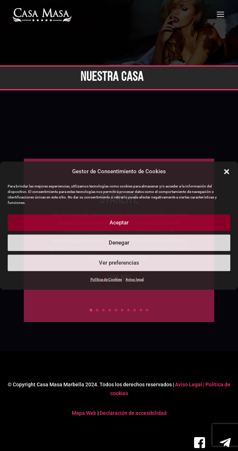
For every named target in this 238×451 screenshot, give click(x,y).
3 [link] (103, 310)
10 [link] (147, 310)
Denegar (119, 242)
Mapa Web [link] (84, 413)
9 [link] (141, 310)
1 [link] (91, 310)
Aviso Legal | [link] (190, 384)
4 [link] (109, 310)
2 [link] (97, 310)
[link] (42, 15)
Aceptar (119, 222)
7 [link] (128, 310)
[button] (226, 171)
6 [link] (122, 310)
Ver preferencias (119, 262)
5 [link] (116, 310)
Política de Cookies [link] (106, 279)
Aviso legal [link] (135, 279)
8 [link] (134, 310)
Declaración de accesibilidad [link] (133, 413)
